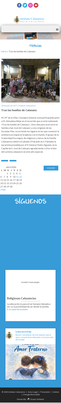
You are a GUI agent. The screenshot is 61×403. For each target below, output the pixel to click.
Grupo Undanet (35, 399)
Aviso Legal (33, 392)
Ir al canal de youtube (17, 309)
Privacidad (44, 392)
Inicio (4, 51)
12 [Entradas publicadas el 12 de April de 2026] (20, 176)
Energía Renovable (31, 394)
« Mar (3, 189)
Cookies (55, 392)
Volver (51, 168)
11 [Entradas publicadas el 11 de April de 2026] (17, 176)
